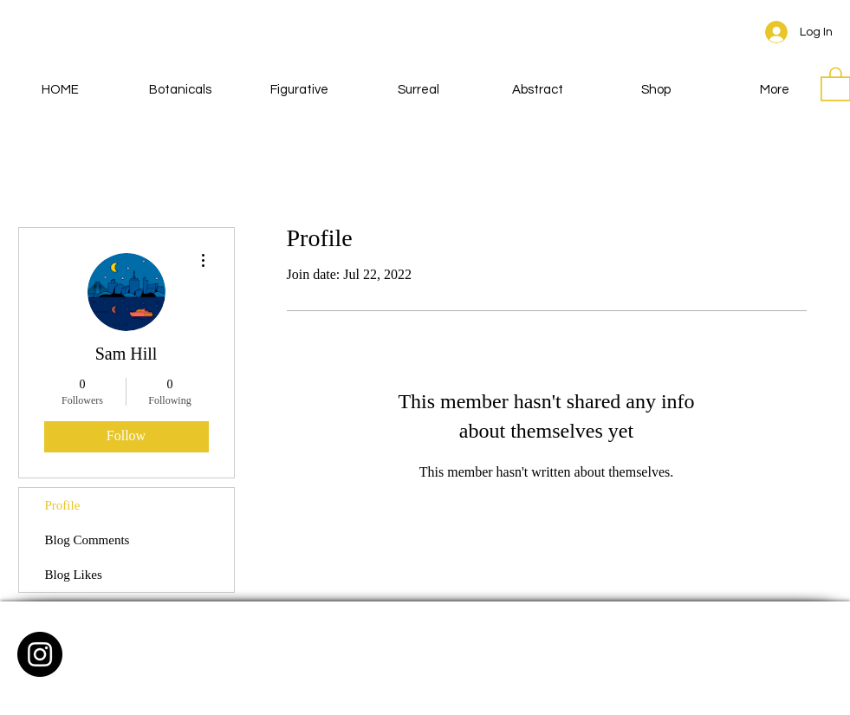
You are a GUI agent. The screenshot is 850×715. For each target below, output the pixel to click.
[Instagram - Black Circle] (39, 654)
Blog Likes (73, 575)
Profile (63, 505)
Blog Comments (87, 540)
